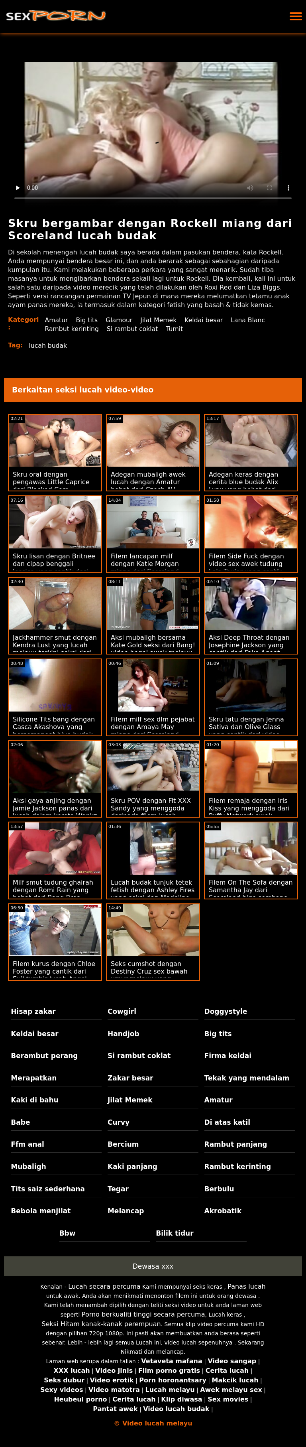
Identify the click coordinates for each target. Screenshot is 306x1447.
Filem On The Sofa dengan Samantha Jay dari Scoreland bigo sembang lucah (251, 894)
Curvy (118, 1122)
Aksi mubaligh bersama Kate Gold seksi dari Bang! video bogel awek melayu (153, 645)
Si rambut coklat (134, 329)
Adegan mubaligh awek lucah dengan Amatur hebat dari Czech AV (148, 482)
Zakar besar (130, 1078)
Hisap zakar (33, 1011)
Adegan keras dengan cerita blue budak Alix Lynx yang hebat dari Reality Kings (243, 486)
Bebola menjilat (41, 1211)
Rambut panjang (235, 1144)
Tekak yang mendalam (247, 1078)
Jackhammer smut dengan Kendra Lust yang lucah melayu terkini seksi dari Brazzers (55, 649)
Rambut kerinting (72, 329)
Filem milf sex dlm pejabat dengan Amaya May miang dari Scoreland (153, 727)
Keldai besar (206, 320)
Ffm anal (27, 1144)
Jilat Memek (160, 320)
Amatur (57, 320)
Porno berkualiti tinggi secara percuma (143, 1314)
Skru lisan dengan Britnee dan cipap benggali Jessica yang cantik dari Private (54, 567)
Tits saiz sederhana (48, 1189)
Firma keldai (228, 1056)
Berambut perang (44, 1056)
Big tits (87, 320)
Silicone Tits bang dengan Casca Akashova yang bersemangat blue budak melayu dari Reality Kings (54, 731)
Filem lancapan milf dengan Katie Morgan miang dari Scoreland (145, 563)
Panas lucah (246, 1286)
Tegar (118, 1189)
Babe (20, 1122)
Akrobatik (222, 1211)
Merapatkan (34, 1078)
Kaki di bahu (34, 1100)
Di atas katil (227, 1122)
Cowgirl (122, 1011)
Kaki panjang (132, 1167)
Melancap (126, 1211)
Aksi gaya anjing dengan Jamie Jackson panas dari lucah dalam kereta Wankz (55, 808)
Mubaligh (28, 1167)
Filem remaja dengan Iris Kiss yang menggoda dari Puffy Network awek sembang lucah (249, 812)
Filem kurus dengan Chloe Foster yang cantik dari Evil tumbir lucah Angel (54, 971)
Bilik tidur (174, 1233)
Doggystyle (225, 1011)
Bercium (123, 1144)
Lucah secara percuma (104, 1286)
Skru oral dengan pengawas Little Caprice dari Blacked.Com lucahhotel (51, 486)
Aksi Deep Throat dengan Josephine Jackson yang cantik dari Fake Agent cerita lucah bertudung (249, 649)
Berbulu (219, 1189)
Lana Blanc (251, 320)
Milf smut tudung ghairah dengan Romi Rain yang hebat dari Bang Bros (53, 890)
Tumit (177, 329)
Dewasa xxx (153, 1266)
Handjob (123, 1034)
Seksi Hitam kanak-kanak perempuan (101, 1324)
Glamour (120, 320)
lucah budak (48, 345)
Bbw (67, 1233)
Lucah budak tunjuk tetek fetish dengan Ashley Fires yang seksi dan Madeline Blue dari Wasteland (152, 894)
